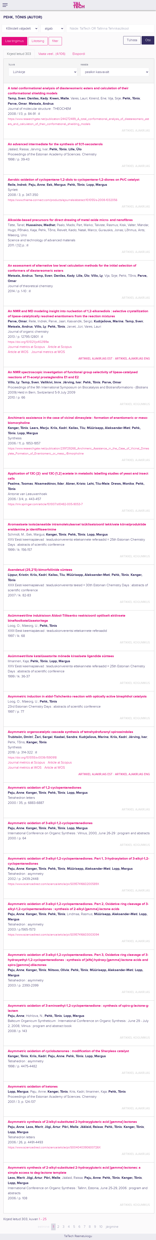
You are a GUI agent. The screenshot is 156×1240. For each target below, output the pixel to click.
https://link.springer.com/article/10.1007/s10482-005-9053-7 (45, 504)
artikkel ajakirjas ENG (132, 358)
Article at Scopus (60, 347)
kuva (12, 64)
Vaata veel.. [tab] (51, 54)
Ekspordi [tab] (79, 54)
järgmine (112, 1227)
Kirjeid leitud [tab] (19, 54)
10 (101, 1227)
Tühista (132, 40)
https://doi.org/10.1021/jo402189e (28, 342)
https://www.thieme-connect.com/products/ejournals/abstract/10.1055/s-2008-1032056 (62, 200)
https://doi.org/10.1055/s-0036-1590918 (32, 757)
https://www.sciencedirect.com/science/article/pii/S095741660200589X (53, 884)
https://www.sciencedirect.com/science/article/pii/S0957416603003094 (53, 934)
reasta (84, 64)
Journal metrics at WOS (48, 352)
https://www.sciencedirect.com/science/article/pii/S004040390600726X (54, 1147)
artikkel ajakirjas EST (95, 358)
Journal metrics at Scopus (26, 347)
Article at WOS (18, 352)
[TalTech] (79, 5)
